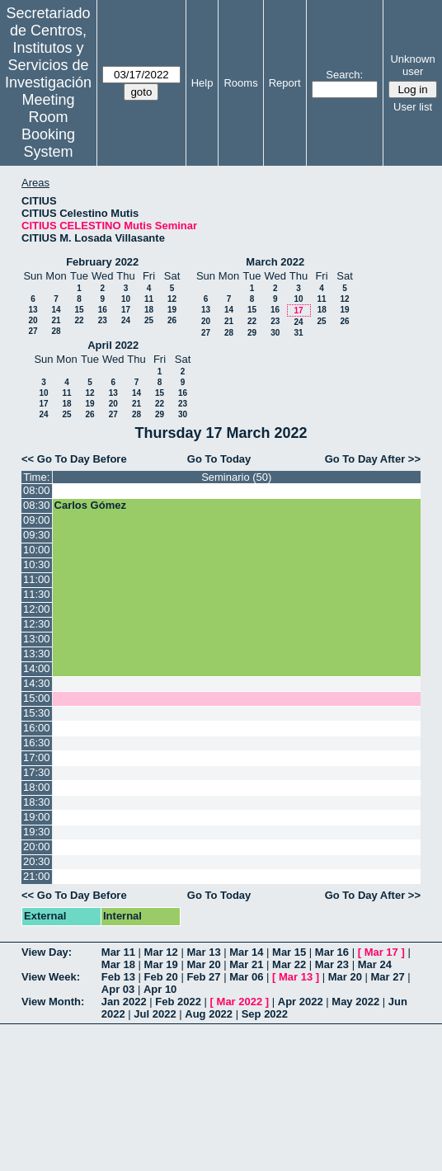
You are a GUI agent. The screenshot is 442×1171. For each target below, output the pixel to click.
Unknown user (412, 65)
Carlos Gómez (90, 505)
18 (148, 309)
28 (55, 331)
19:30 (36, 831)
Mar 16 (332, 952)
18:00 (36, 787)
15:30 (36, 713)
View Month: (52, 1001)
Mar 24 (375, 964)
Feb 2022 (178, 1001)
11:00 (36, 579)
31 (298, 332)
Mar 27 (388, 977)
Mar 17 (381, 952)
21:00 (36, 876)
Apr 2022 (300, 1001)
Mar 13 (203, 952)
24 (125, 320)
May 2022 (355, 1001)
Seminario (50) (236, 477)
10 (125, 298)
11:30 (36, 594)
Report (285, 83)
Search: (344, 74)
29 (251, 332)
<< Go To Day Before (74, 459)
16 (102, 309)
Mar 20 (203, 964)
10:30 (36, 564)
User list (412, 107)
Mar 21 (246, 964)
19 (171, 309)
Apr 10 (159, 989)
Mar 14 (246, 952)
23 (102, 320)
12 (171, 298)
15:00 (36, 698)
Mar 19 (161, 964)
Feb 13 (118, 977)
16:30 (36, 742)
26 (171, 320)
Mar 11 (118, 952)
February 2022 (102, 262)
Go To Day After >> (373, 459)
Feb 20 (161, 977)
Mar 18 (118, 964)
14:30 (36, 683)
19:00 (36, 817)
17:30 (36, 772)
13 (32, 309)
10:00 (36, 549)
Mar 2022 (240, 1001)
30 (275, 332)
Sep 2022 (265, 1014)
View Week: (50, 977)
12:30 (36, 624)
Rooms (240, 83)
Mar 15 (289, 952)
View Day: (46, 952)
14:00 (36, 668)
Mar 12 (161, 952)
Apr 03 (117, 989)
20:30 (36, 861)
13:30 (36, 653)
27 (32, 331)
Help (202, 83)
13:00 (36, 639)
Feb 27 (203, 977)
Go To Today (219, 459)
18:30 (36, 802)
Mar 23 (332, 964)
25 (148, 320)
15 (78, 309)
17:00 (36, 757)
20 (32, 320)
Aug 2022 (209, 1014)
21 (55, 320)
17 (125, 309)
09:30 (36, 535)
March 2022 (275, 262)
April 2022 (113, 345)
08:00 (36, 490)
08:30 (36, 505)
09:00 (36, 520)
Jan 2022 (124, 1001)
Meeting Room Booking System (48, 126)
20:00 (36, 846)
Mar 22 (289, 964)
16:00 (36, 728)
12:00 (36, 609)
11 (148, 298)
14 (55, 309)
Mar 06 (246, 977)
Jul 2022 (155, 1014)
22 (78, 320)
